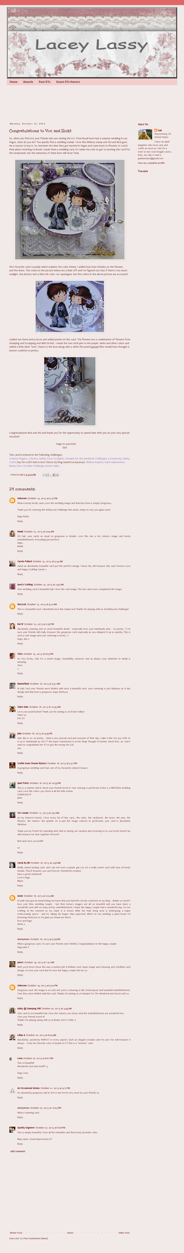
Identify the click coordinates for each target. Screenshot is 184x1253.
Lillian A (21, 1035)
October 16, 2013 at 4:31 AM (45, 683)
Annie (20, 896)
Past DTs (44, 81)
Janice (20, 962)
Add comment (17, 1151)
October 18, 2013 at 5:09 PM (45, 939)
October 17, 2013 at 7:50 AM (44, 813)
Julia (19, 733)
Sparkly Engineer (26, 1127)
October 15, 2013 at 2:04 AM (39, 531)
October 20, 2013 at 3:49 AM (57, 1008)
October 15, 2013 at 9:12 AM (42, 604)
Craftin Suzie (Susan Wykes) (31, 763)
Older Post (124, 1233)
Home (13, 81)
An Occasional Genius (28, 1088)
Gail (160, 130)
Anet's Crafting (25, 584)
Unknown (22, 498)
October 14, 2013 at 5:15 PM (42, 498)
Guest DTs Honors (68, 81)
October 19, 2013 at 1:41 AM (39, 962)
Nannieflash (23, 683)
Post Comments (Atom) (36, 1238)
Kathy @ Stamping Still (29, 1008)
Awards (28, 81)
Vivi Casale (23, 813)
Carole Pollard (24, 561)
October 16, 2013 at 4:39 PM (37, 733)
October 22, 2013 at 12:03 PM (45, 1108)
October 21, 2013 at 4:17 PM (55, 1088)
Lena (19, 1058)
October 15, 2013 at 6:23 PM (38, 654)
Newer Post (16, 1233)
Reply (20, 521)
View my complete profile (151, 163)
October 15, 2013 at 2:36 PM (39, 624)
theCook (21, 604)
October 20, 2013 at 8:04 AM (41, 1035)
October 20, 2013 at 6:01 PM (38, 1058)
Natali (20, 531)
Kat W (20, 624)
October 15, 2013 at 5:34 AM (48, 561)
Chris (20, 654)
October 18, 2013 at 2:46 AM (46, 863)
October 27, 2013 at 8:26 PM (50, 1127)
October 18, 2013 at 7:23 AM (39, 896)
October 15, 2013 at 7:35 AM (49, 584)
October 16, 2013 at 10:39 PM (45, 783)
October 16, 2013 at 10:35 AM (45, 707)
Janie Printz (23, 783)
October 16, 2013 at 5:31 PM (62, 763)
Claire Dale (22, 707)
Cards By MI (23, 863)
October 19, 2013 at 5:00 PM (43, 985)
